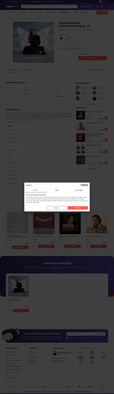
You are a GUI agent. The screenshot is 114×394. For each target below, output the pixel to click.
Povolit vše (78, 207)
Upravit (57, 207)
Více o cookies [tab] (79, 190)
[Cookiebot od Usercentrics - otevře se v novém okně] (81, 185)
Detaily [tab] (57, 190)
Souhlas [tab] (35, 190)
